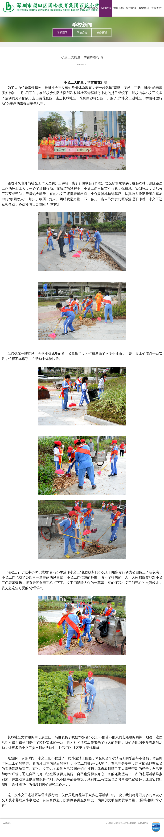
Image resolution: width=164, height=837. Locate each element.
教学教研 (144, 8)
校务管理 (102, 32)
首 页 (83, 8)
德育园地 (118, 8)
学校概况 (93, 8)
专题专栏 (156, 8)
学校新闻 (62, 32)
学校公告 (82, 32)
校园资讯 (106, 8)
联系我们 (7, 823)
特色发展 (131, 8)
